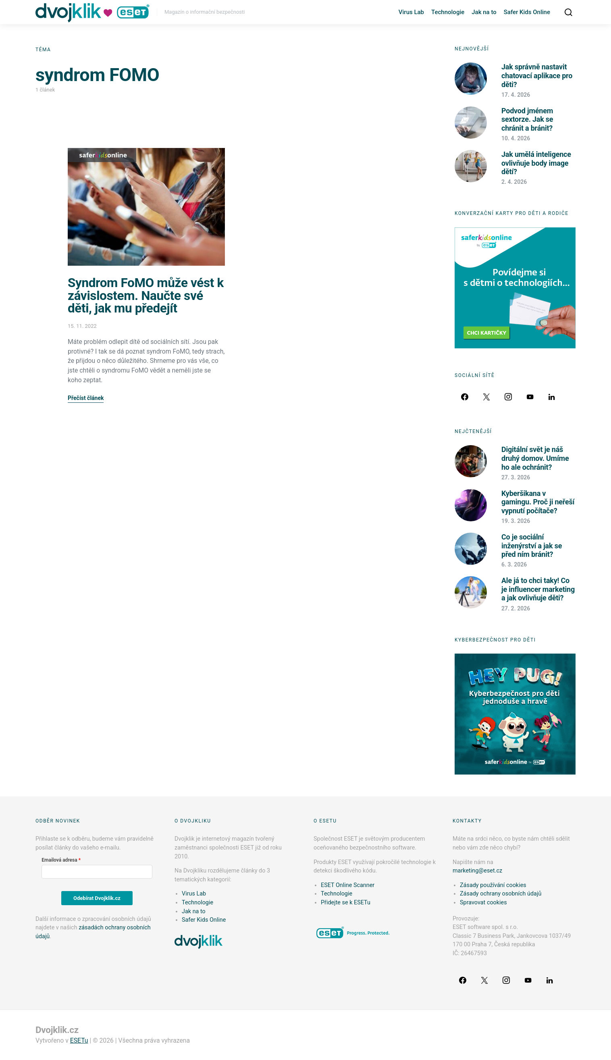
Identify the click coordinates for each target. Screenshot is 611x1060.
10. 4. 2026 (515, 138)
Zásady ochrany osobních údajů (500, 893)
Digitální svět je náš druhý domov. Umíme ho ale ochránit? (535, 458)
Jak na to (484, 12)
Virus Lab (411, 12)
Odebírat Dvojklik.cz (97, 898)
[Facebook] (465, 396)
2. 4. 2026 (514, 182)
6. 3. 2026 (514, 564)
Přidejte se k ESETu (345, 902)
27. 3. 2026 (515, 477)
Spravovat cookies (483, 902)
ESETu (79, 1040)
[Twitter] (486, 396)
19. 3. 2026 (515, 521)
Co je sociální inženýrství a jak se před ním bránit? (531, 545)
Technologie (447, 12)
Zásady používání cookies (493, 885)
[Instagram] (508, 396)
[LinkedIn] (552, 396)
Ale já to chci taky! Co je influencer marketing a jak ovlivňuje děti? (538, 589)
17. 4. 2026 (515, 95)
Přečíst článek (86, 398)
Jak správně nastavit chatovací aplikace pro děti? (536, 75)
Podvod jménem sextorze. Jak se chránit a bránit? (527, 119)
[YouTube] (530, 396)
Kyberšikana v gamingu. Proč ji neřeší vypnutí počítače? (537, 502)
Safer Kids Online (527, 12)
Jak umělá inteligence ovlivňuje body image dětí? (536, 163)
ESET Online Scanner (347, 885)
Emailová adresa (59, 860)
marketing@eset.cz (477, 870)
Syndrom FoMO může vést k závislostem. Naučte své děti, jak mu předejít (146, 295)
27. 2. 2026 (515, 608)
